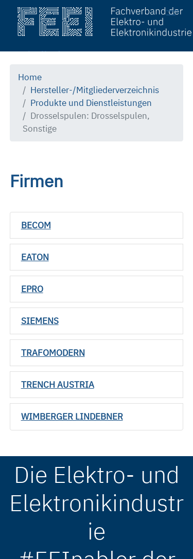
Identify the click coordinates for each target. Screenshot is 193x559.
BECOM (36, 225)
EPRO (32, 289)
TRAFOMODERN (53, 352)
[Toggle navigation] (175, 14)
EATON (35, 257)
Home (30, 77)
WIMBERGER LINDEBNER (72, 416)
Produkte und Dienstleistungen (91, 103)
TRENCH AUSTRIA (57, 384)
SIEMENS (40, 321)
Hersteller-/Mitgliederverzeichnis (94, 90)
